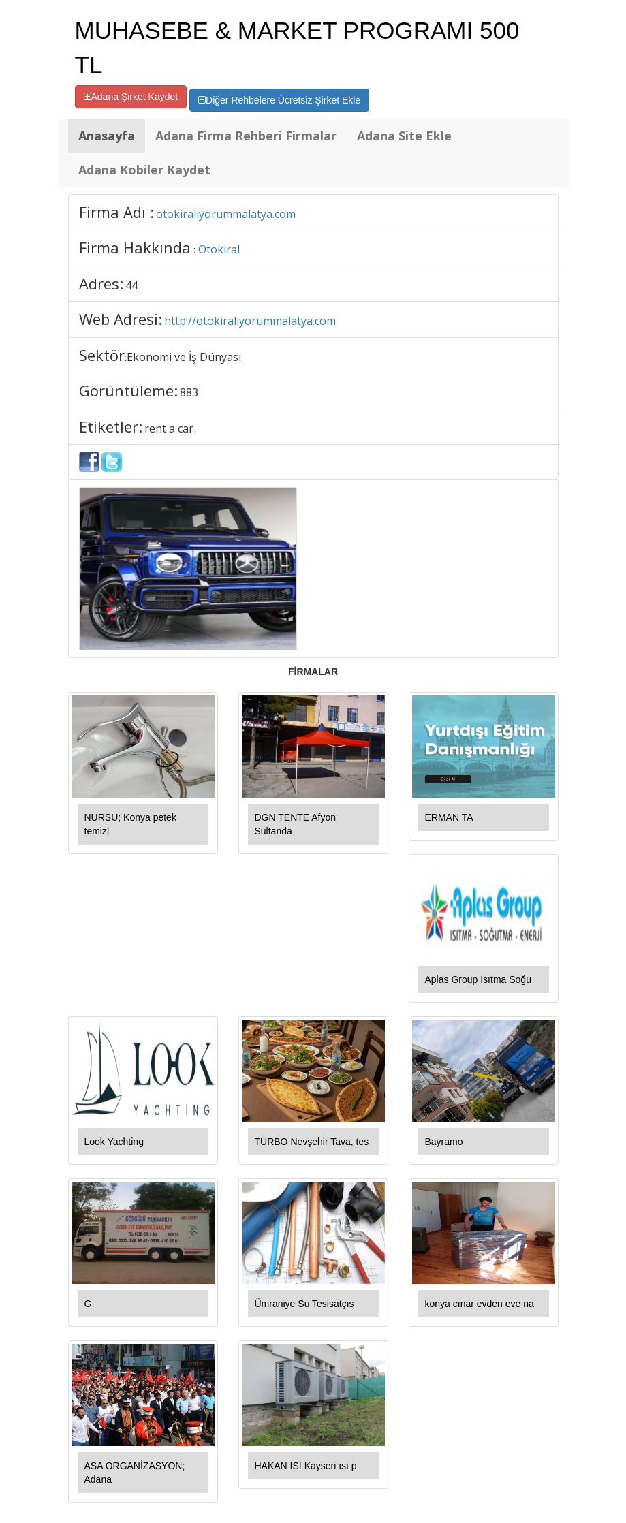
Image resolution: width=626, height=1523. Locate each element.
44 (131, 285)
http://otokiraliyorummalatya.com (250, 320)
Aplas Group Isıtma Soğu (478, 979)
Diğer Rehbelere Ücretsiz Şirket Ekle (279, 100)
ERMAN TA (449, 817)
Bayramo (444, 1141)
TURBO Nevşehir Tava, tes (312, 1141)
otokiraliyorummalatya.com (226, 213)
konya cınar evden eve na (479, 1303)
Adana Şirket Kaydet (131, 96)
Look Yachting (114, 1141)
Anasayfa (106, 135)
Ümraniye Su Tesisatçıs (304, 1303)
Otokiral (219, 249)
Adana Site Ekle (404, 135)
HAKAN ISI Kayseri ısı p (306, 1465)
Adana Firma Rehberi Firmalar (246, 135)
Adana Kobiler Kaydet (144, 169)
